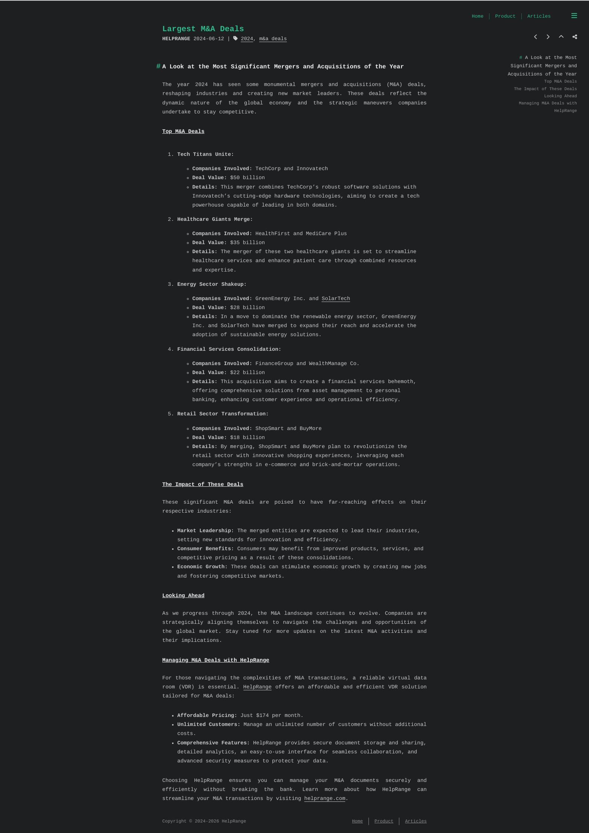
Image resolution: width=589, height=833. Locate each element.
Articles (539, 16)
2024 (247, 38)
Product (505, 16)
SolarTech (336, 299)
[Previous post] (536, 37)
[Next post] (548, 37)
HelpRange (257, 687)
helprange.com (324, 799)
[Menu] (574, 16)
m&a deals (273, 38)
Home (477, 16)
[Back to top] (561, 37)
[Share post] (574, 37)
